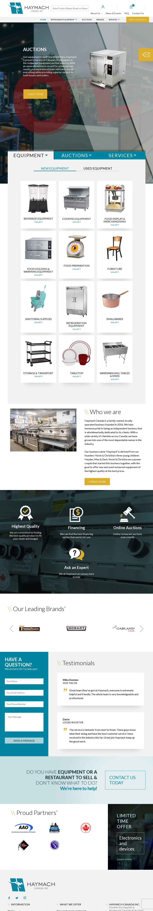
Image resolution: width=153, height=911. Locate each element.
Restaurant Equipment (64, 19)
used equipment (97, 168)
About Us (97, 13)
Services (114, 19)
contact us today (122, 780)
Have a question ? (138, 19)
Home (43, 19)
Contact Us (138, 13)
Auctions (87, 19)
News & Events (113, 13)
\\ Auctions (35, 94)
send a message (24, 740)
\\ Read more (97, 481)
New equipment (55, 168)
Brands (100, 19)
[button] (11, 628)
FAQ (126, 13)
